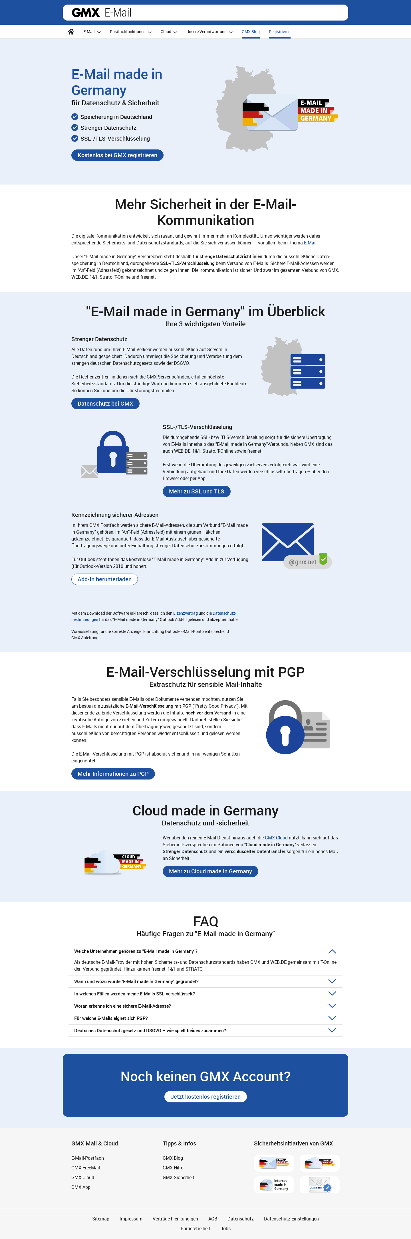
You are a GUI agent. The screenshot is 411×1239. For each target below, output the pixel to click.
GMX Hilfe (173, 1168)
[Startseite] (71, 32)
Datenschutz (240, 1219)
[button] (117, 155)
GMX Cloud (276, 838)
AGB (212, 1219)
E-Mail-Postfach (87, 1158)
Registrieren (280, 31)
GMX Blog (251, 31)
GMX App (80, 1187)
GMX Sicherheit (178, 1177)
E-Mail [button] (92, 32)
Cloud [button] (170, 32)
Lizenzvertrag (185, 613)
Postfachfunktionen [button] (131, 32)
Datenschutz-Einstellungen (291, 1219)
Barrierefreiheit (195, 1228)
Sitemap (100, 1219)
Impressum (131, 1219)
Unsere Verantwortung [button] (210, 32)
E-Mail (118, 12)
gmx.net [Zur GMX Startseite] (86, 12)
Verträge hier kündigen (175, 1219)
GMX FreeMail (85, 1168)
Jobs (226, 1228)
